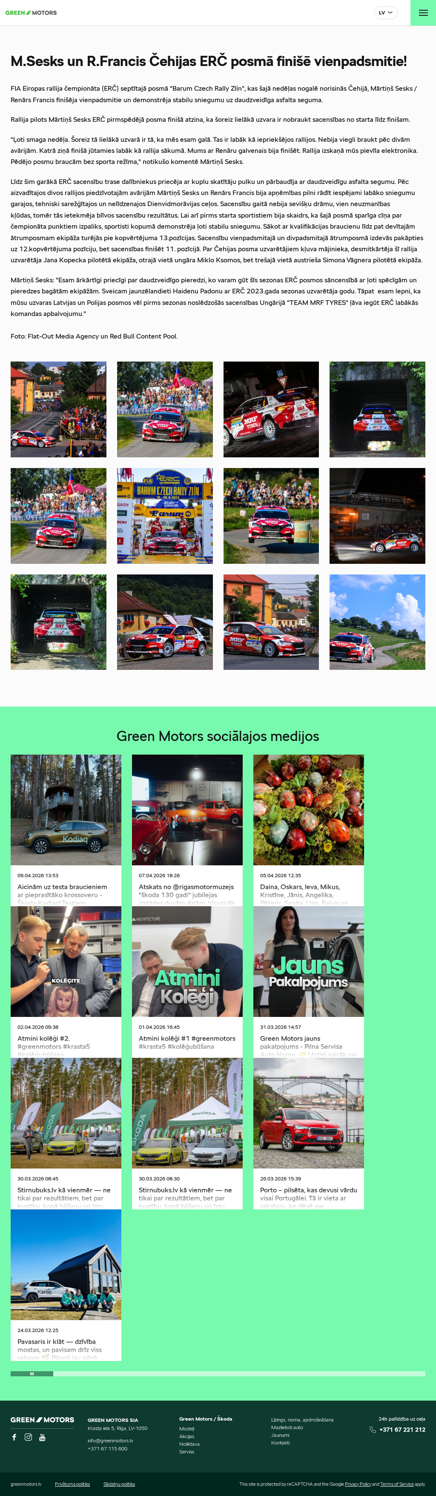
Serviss (186, 1451)
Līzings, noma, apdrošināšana (302, 1419)
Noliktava (189, 1444)
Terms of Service (397, 1484)
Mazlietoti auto (287, 1427)
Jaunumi (280, 1435)
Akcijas (186, 1436)
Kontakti (280, 1442)
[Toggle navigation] (423, 13)
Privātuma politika (72, 1484)
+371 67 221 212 (402, 1429)
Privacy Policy (358, 1484)
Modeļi (186, 1428)
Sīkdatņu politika (119, 1484)
